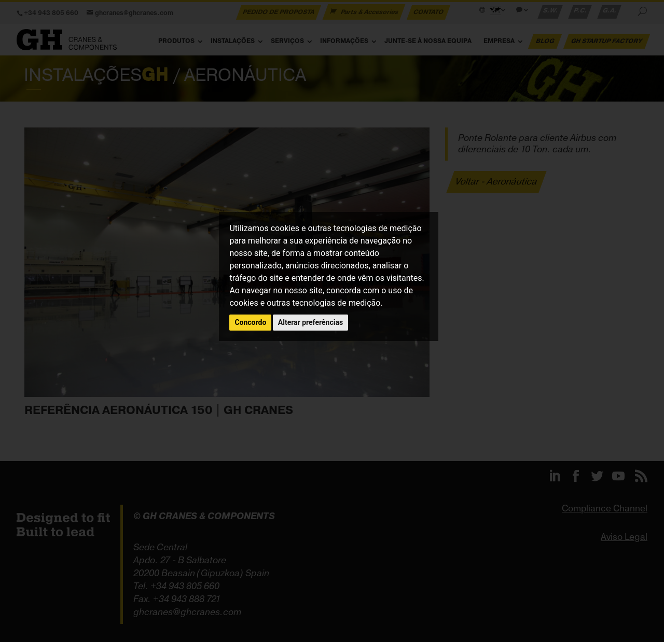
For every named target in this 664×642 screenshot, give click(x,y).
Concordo (250, 322)
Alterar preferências (310, 322)
